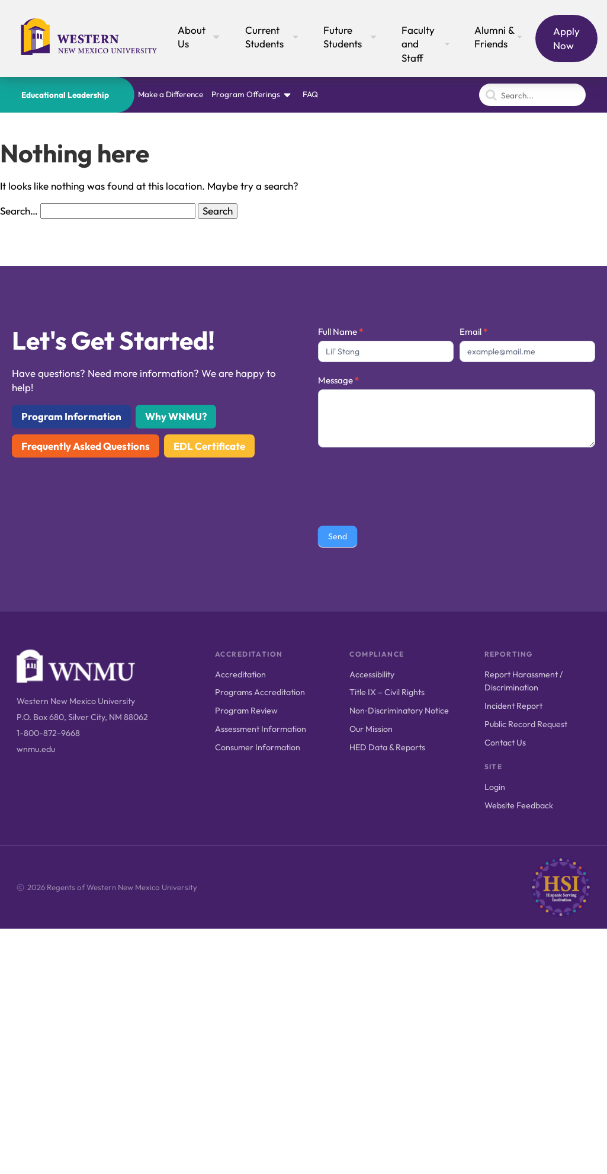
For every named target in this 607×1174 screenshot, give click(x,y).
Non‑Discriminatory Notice (399, 710)
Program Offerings (245, 94)
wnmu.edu (36, 749)
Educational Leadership (65, 94)
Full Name (340, 331)
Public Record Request (525, 724)
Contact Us (505, 742)
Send (337, 536)
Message (338, 380)
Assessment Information (260, 729)
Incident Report (513, 705)
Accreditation (240, 674)
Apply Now (566, 38)
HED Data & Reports (387, 747)
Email (473, 331)
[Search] (532, 95)
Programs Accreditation (260, 692)
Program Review (246, 710)
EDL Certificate (209, 446)
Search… (19, 210)
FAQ (310, 94)
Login (494, 787)
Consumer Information (257, 747)
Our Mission (371, 729)
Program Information (71, 416)
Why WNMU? (176, 416)
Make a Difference (170, 94)
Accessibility (371, 674)
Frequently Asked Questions (85, 446)
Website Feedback (518, 805)
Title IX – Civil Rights (387, 692)
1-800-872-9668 (48, 733)
